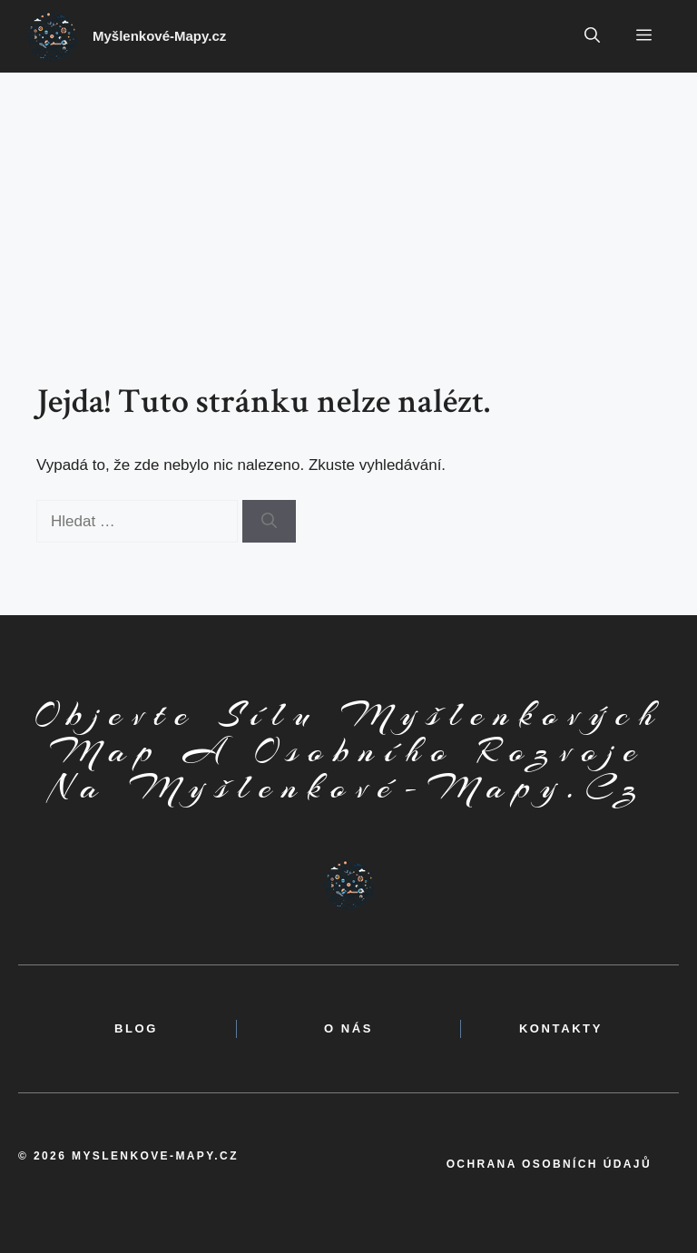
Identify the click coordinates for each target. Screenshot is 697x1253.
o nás (348, 1028)
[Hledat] (269, 521)
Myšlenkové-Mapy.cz (159, 36)
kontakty (561, 1028)
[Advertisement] (348, 209)
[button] (592, 36)
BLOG (136, 1028)
